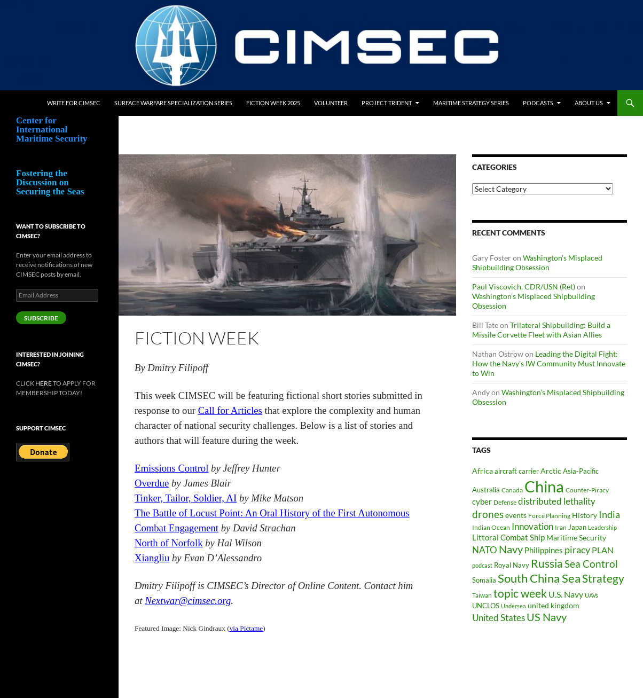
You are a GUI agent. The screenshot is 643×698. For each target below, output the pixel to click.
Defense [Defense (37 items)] (504, 502)
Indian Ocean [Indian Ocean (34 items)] (491, 527)
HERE (43, 383)
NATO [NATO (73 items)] (484, 549)
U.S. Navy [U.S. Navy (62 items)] (565, 594)
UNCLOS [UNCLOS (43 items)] (485, 605)
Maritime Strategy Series (471, 102)
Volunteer (331, 102)
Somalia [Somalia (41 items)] (484, 580)
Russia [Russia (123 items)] (547, 563)
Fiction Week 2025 (273, 102)
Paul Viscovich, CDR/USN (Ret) (523, 286)
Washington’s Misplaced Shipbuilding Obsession (537, 262)
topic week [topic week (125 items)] (520, 593)
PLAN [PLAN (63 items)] (603, 550)
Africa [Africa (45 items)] (482, 471)
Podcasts (538, 102)
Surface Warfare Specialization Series (173, 102)
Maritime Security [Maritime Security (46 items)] (576, 537)
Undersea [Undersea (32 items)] (513, 605)
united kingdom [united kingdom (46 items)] (553, 605)
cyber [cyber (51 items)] (482, 501)
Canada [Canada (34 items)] (512, 490)
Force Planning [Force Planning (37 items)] (549, 516)
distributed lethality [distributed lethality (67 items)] (556, 501)
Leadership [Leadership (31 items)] (602, 527)
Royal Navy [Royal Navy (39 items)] (511, 565)
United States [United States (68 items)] (498, 617)
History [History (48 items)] (584, 515)
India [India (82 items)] (609, 514)
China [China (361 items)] (544, 486)
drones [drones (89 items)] (488, 514)
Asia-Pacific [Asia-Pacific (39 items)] (581, 471)
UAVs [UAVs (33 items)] (591, 595)
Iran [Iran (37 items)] (561, 527)
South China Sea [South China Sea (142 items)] (539, 578)
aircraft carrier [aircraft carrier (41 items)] (517, 471)
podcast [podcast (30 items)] (482, 565)
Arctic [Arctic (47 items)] (550, 470)
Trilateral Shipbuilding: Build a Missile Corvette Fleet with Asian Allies (541, 329)
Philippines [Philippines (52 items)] (543, 550)
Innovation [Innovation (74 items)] (532, 526)
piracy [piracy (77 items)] (577, 549)
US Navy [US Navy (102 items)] (547, 617)
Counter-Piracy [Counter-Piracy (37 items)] (587, 490)
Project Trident (387, 102)
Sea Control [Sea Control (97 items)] (591, 564)
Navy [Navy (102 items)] (511, 549)
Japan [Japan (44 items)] (577, 527)
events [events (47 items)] (516, 515)
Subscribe (41, 318)
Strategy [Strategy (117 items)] (603, 578)
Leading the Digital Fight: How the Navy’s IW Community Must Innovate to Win (548, 363)
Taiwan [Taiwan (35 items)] (482, 595)
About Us (589, 102)
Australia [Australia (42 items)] (486, 489)
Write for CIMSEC (73, 102)
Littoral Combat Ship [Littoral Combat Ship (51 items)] (508, 537)
